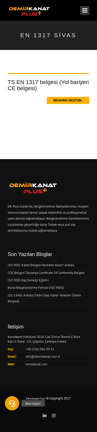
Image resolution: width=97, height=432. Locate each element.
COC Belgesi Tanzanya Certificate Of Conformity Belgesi (46, 273)
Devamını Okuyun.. (68, 100)
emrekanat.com (36, 364)
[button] (12, 403)
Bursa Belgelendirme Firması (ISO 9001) (36, 287)
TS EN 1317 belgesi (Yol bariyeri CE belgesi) (48, 85)
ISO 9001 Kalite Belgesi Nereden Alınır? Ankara (41, 265)
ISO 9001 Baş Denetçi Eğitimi (28, 280)
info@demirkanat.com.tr (43, 356)
